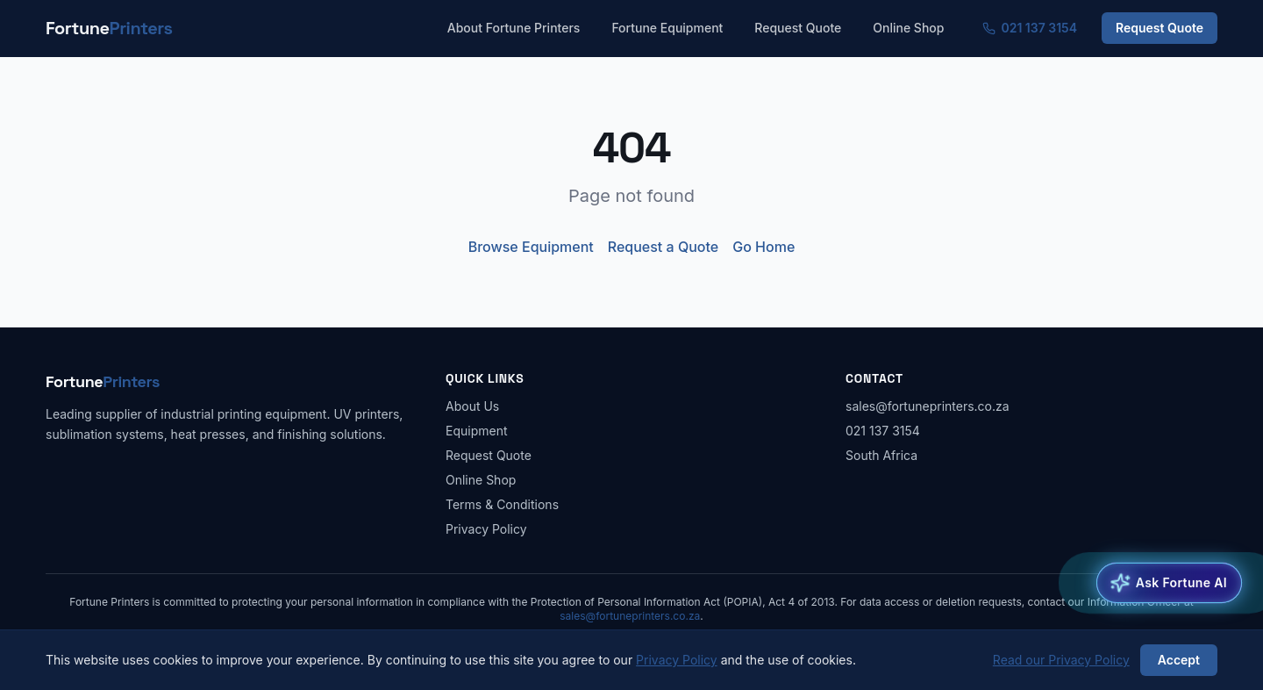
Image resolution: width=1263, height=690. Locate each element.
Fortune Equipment (667, 27)
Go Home (763, 246)
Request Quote (797, 27)
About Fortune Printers (514, 27)
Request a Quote (663, 246)
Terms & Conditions (502, 504)
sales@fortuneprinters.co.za (928, 406)
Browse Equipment (531, 246)
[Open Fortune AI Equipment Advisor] (1169, 583)
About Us (472, 406)
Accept (1179, 659)
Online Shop (908, 27)
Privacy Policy (486, 528)
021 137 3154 (1029, 27)
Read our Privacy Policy (1061, 659)
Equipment (477, 430)
